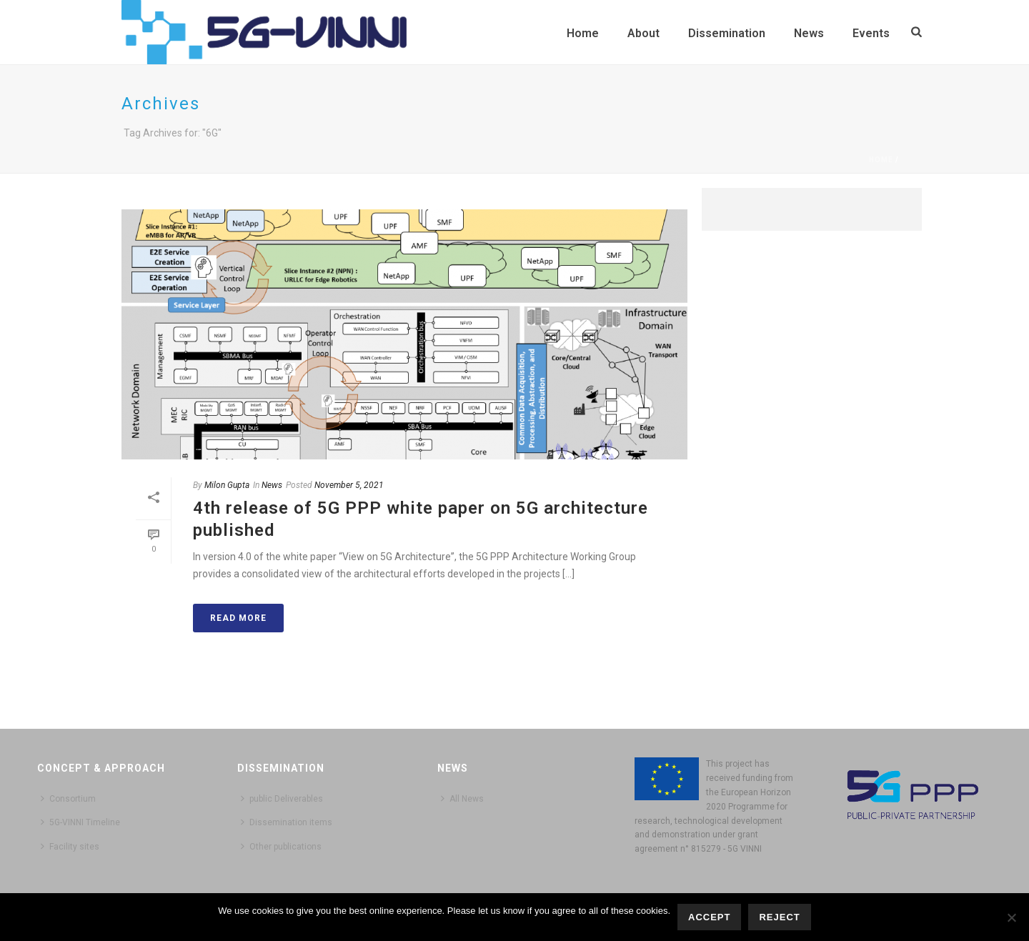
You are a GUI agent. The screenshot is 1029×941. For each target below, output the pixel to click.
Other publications (281, 846)
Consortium (68, 798)
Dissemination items (286, 822)
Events (871, 33)
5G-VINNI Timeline (80, 822)
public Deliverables (282, 798)
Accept (709, 917)
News (809, 33)
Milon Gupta (226, 485)
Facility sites (70, 846)
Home (583, 33)
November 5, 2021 (349, 485)
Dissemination (726, 33)
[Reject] (1011, 917)
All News (462, 798)
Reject (779, 917)
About (643, 33)
